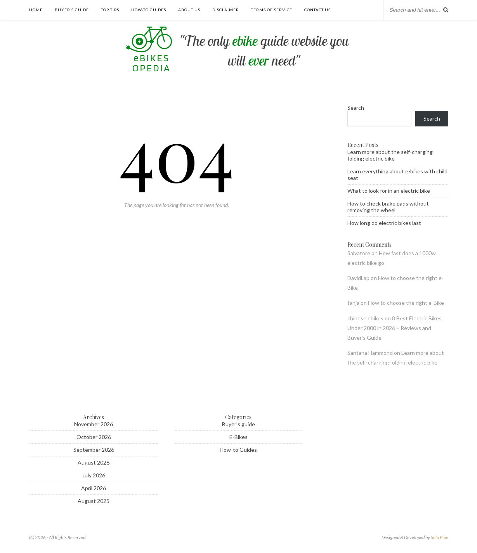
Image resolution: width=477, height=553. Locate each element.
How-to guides (148, 9)
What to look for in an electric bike (388, 190)
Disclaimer (225, 9)
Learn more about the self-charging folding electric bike (390, 155)
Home (36, 9)
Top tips (110, 9)
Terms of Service (271, 9)
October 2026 (93, 437)
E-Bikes (238, 437)
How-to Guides (238, 449)
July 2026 (93, 475)
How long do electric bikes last (384, 222)
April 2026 (93, 488)
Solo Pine (439, 537)
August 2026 (93, 462)
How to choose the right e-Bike (406, 302)
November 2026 (93, 424)
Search (355, 107)
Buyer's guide (238, 424)
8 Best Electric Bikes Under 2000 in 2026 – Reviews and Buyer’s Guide (394, 328)
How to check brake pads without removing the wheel (388, 206)
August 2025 (93, 501)
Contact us (317, 9)
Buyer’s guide (72, 9)
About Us (189, 9)
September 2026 (93, 449)
